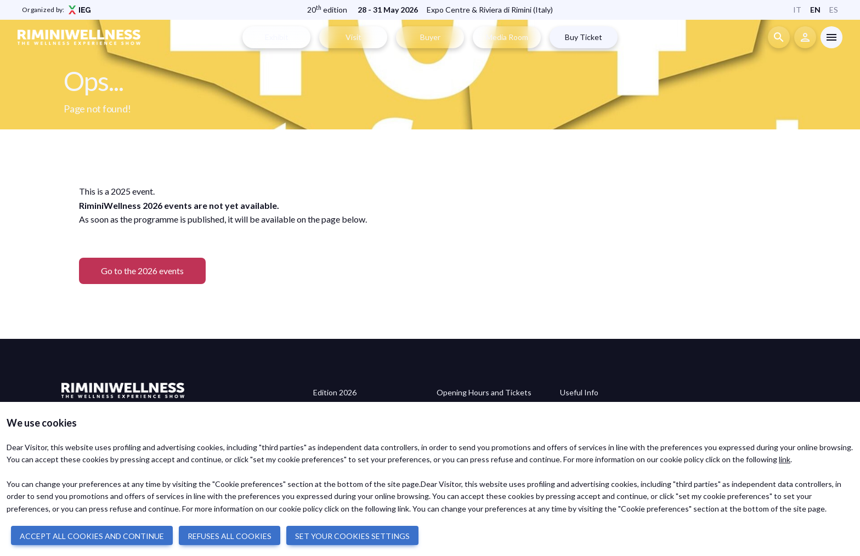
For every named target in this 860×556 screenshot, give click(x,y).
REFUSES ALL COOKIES (229, 536)
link (784, 459)
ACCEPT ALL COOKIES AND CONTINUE (92, 536)
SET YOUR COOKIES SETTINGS (352, 536)
